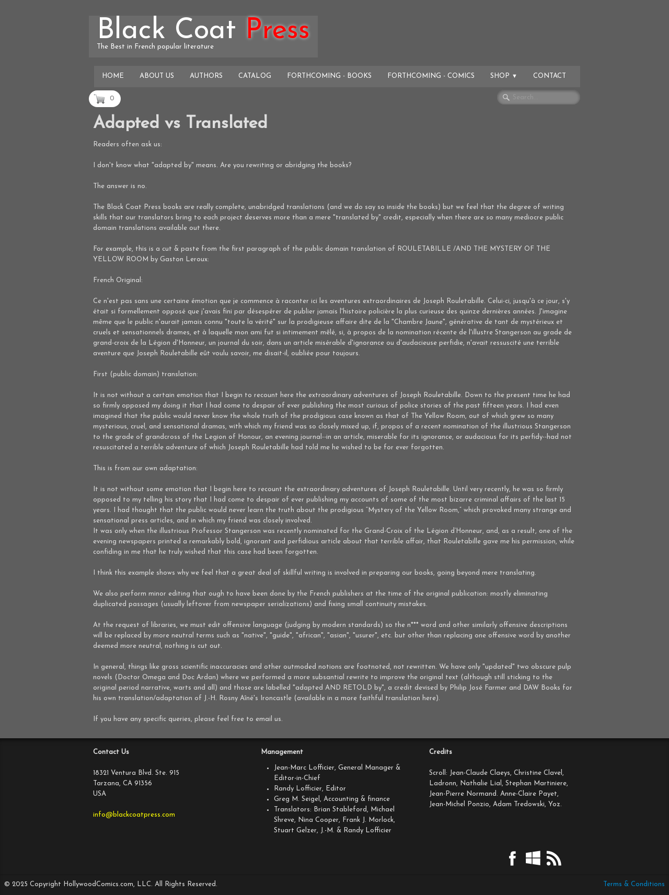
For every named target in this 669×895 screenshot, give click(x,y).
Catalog (254, 76)
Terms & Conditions (634, 884)
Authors (206, 76)
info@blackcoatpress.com (134, 814)
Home (113, 76)
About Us (157, 76)
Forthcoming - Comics (431, 76)
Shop (503, 76)
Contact (549, 76)
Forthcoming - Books (329, 76)
